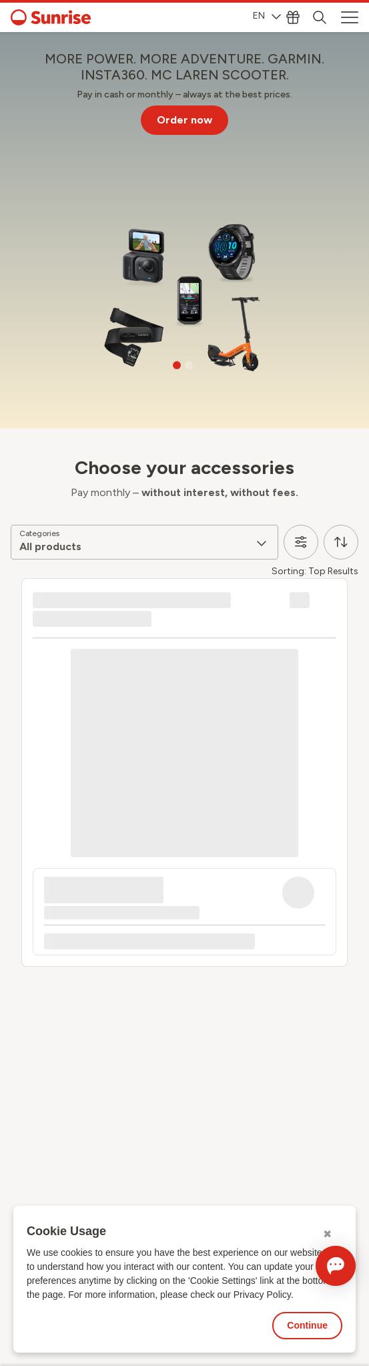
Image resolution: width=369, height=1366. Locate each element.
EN (267, 15)
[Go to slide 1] (177, 365)
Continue (307, 1325)
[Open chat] (336, 1266)
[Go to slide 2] (189, 365)
